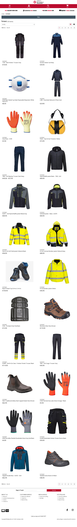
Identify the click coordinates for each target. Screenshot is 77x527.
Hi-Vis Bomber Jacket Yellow (48, 288)
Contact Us (5, 501)
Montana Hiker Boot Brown (48, 326)
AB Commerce (72, 519)
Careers (4, 499)
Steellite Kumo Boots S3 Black (48, 475)
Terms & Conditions (62, 496)
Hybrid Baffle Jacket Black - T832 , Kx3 (50, 176)
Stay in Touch (20, 490)
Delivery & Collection (25, 496)
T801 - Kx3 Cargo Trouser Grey (48, 363)
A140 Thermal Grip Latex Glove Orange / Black (53, 401)
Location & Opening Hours (8, 498)
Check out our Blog (43, 496)
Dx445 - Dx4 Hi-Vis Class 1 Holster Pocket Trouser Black (18, 363)
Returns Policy (23, 499)
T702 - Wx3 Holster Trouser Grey (11, 62)
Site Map (41, 498)
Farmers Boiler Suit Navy (47, 62)
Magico (61, 519)
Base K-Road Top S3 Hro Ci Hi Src (11, 288)
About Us (4, 496)
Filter (38, 17)
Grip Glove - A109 (7, 139)
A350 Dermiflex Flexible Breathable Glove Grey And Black (18, 438)
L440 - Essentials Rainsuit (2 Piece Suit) (51, 100)
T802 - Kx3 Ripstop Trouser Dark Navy (13, 176)
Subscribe (54, 490)
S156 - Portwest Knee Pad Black (11, 326)
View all (8, 27)
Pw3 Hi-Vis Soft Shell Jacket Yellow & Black (14, 251)
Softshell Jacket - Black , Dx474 (48, 214)
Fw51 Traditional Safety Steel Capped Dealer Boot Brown (18, 401)
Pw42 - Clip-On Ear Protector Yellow (50, 139)
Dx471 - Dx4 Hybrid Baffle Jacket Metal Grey (14, 214)
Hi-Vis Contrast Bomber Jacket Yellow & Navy (52, 251)
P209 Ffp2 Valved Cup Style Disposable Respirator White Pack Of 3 (18, 100)
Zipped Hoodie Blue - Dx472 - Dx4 (11, 475)
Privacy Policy (60, 498)
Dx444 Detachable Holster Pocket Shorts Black (53, 438)
